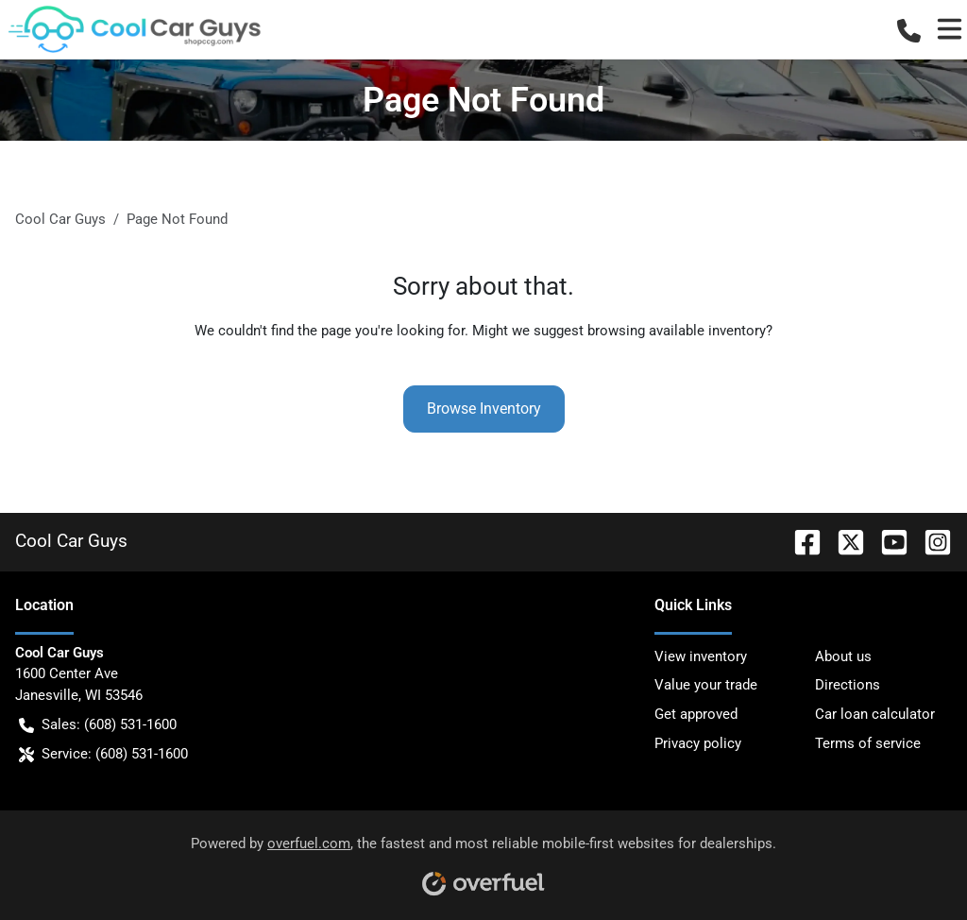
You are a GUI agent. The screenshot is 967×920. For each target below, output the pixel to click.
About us (843, 656)
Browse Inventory (484, 408)
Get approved (696, 714)
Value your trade (705, 684)
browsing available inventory (676, 330)
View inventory (700, 656)
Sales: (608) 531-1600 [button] (98, 725)
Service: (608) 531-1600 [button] (103, 754)
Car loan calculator (875, 714)
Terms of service (868, 743)
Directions (847, 684)
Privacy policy (697, 743)
